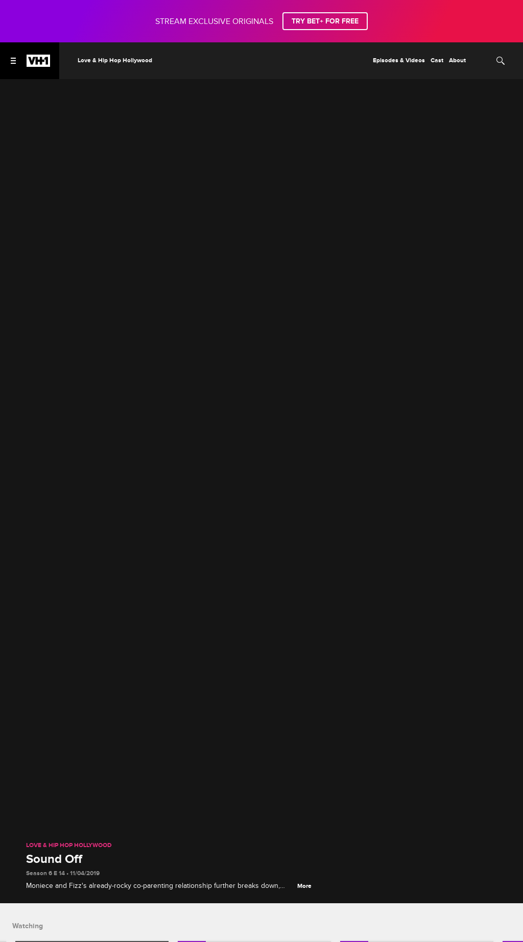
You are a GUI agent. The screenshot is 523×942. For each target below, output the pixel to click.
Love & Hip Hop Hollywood (69, 845)
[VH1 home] (38, 64)
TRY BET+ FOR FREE (325, 21)
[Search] (500, 61)
